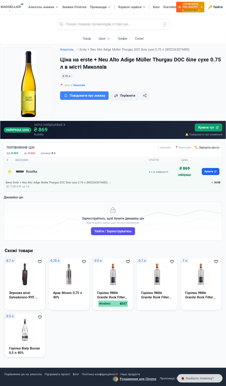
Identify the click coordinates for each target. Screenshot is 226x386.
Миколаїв (79, 85)
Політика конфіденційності (100, 374)
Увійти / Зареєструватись (113, 231)
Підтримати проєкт (57, 374)
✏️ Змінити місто (206, 147)
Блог (76, 374)
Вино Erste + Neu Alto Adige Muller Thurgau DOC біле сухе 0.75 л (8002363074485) (56, 182)
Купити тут (208, 127)
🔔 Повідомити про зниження (203, 134)
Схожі (139, 38)
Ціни (104, 38)
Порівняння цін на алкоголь (23, 374)
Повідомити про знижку (84, 95)
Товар (86, 38)
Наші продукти (130, 374)
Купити (210, 171)
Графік (122, 38)
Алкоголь (69, 49)
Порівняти (124, 95)
